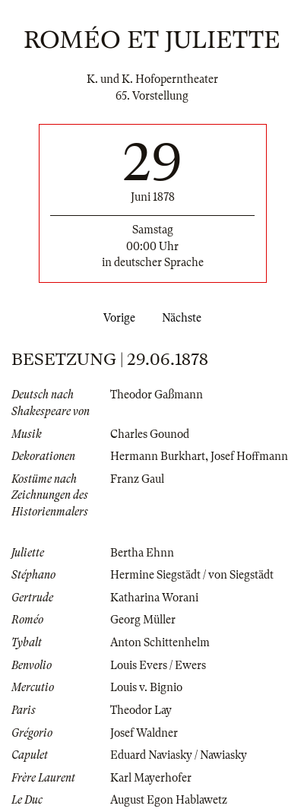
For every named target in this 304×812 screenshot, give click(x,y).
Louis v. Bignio (146, 687)
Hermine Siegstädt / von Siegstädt (192, 575)
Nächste (184, 318)
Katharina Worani (154, 598)
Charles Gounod (149, 434)
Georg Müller (143, 620)
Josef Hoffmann (249, 456)
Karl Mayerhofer (151, 778)
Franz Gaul (137, 479)
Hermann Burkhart (157, 456)
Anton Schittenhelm (160, 642)
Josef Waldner (144, 733)
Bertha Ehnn (142, 553)
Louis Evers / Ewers (158, 665)
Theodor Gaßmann (156, 395)
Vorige (116, 318)
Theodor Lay (141, 710)
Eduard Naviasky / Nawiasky (178, 755)
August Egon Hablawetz (168, 800)
